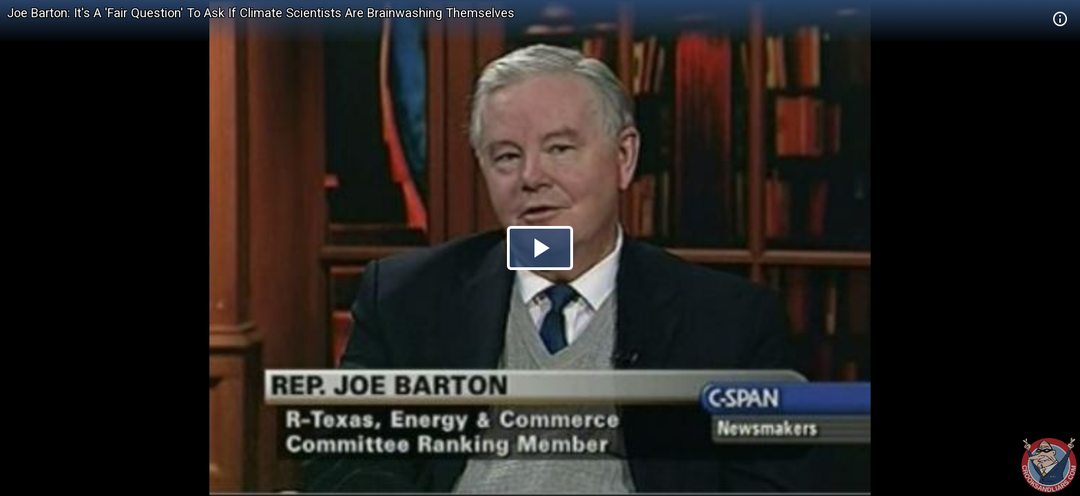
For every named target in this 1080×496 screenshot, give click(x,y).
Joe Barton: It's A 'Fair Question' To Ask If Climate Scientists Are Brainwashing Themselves (261, 13)
